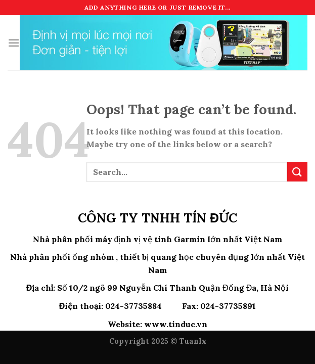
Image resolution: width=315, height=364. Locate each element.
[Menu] (14, 42)
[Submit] (297, 171)
